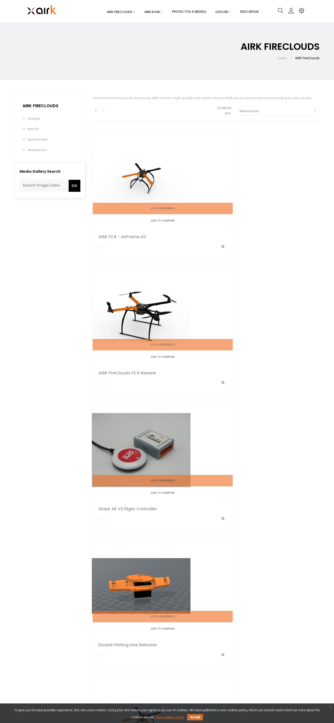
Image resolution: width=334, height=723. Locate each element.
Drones (34, 118)
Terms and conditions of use (113, 658)
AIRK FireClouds (40, 106)
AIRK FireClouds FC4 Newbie (198, 209)
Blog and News (157, 655)
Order (202, 655)
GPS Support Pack (118, 427)
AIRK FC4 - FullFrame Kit (280, 427)
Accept (195, 717)
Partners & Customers (163, 664)
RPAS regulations (211, 674)
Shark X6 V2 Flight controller (274, 209)
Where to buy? (105, 679)
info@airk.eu (22, 658)
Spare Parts (37, 139)
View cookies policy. (170, 717)
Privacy (99, 669)
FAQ (200, 664)
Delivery (99, 645)
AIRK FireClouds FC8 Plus (202, 427)
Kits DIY (33, 129)
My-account (207, 645)
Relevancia (280, 110)
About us (152, 645)
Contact (151, 674)
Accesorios (37, 149)
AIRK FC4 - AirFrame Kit (123, 208)
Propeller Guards (116, 536)
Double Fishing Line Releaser (119, 318)
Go (74, 186)
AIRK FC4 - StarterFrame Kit (206, 318)
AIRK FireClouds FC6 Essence (276, 318)
